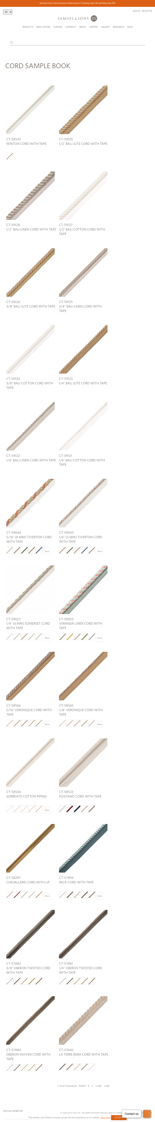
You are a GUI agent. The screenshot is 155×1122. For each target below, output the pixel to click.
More (47, 547)
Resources (118, 27)
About (82, 27)
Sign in (136, 11)
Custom (57, 27)
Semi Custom (43, 27)
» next (98, 1082)
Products (28, 27)
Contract (70, 27)
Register (147, 11)
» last (106, 1082)
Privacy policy (107, 1109)
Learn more (105, 1117)
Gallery (105, 27)
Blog (130, 27)
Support (93, 27)
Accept (119, 1117)
